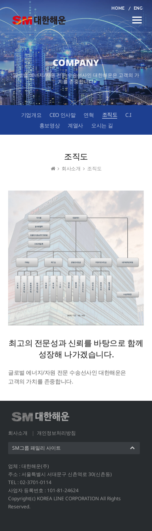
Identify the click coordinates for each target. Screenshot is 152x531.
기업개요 (31, 114)
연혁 (88, 114)
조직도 (110, 114)
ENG (138, 8)
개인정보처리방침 (56, 432)
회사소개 (18, 432)
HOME (117, 8)
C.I (128, 114)
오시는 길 (102, 125)
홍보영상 (49, 125)
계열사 (75, 125)
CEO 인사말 (62, 114)
